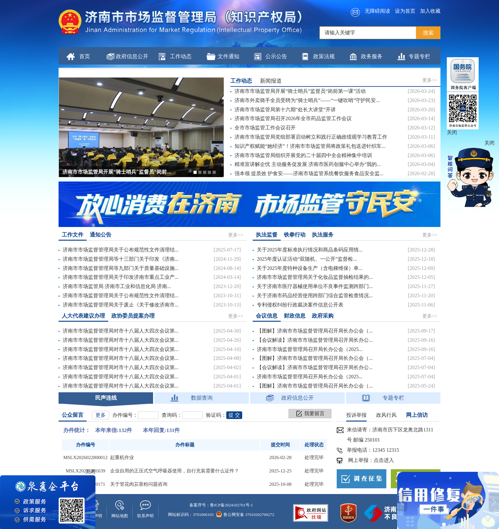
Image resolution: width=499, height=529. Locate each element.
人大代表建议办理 (83, 316)
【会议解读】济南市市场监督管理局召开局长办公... (315, 340)
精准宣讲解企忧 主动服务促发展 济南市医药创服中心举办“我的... (308, 164)
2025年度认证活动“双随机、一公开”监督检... (307, 259)
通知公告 (100, 235)
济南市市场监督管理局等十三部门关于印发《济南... (121, 259)
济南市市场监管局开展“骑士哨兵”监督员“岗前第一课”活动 (300, 91)
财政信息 (295, 316)
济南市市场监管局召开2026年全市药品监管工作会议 (293, 118)
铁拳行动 (295, 235)
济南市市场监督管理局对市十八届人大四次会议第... (121, 330)
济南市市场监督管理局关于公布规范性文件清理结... (121, 249)
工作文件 (72, 235)
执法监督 (267, 235)
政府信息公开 (132, 56)
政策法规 (324, 56)
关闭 (452, 132)
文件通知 (228, 56)
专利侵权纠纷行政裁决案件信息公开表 (300, 304)
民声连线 (106, 398)
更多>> (429, 80)
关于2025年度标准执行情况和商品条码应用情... (309, 249)
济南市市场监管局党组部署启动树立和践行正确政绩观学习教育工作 (311, 137)
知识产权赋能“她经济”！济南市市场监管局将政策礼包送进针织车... (310, 146)
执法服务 (323, 235)
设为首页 (405, 11)
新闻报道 (271, 81)
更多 (100, 415)
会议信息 (267, 316)
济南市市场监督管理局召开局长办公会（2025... (309, 349)
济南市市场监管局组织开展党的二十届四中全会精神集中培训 (303, 155)
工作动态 (181, 56)
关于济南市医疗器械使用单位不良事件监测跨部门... (315, 286)
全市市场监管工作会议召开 (265, 127)
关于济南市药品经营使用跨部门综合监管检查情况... (315, 295)
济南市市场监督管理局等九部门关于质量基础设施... (121, 268)
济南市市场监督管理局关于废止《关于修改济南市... (121, 304)
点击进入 (384, 460)
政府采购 (323, 316)
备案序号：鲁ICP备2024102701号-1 (221, 505)
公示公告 (276, 56)
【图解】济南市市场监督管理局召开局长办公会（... (315, 330)
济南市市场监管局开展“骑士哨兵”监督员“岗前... (116, 172)
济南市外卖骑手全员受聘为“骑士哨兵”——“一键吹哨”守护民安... (307, 100)
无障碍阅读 (377, 11)
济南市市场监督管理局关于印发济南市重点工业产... (121, 277)
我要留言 (314, 413)
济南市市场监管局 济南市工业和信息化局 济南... (117, 286)
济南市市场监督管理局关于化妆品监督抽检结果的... (315, 277)
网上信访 (417, 415)
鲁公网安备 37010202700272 (245, 514)
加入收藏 (430, 11)
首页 (84, 56)
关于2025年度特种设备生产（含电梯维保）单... (309, 268)
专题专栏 (419, 56)
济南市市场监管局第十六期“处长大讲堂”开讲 (285, 109)
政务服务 (372, 56)
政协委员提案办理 (133, 316)
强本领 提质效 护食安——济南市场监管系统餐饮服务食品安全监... (309, 173)
